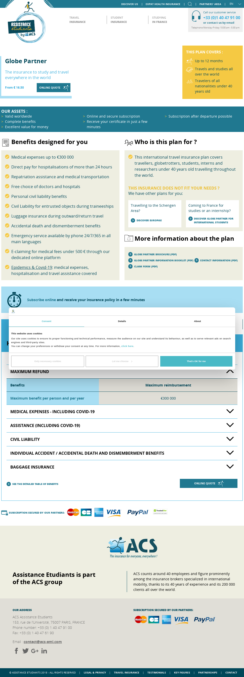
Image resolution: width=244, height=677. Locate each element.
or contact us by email (218, 22)
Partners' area (210, 4)
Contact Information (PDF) (216, 260)
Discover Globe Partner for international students (211, 220)
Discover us (129, 4)
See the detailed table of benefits (32, 484)
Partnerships (207, 672)
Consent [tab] (46, 321)
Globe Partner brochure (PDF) (152, 254)
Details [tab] (122, 321)
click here (127, 346)
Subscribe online (41, 299)
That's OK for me (196, 361)
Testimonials (156, 672)
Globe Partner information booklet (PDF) (160, 260)
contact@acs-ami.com (43, 641)
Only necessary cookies (47, 361)
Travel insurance (126, 672)
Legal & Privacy (95, 672)
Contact (231, 672)
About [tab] (197, 321)
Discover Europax (146, 220)
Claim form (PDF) (143, 266)
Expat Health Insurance (163, 4)
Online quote (54, 88)
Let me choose (122, 361)
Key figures (182, 672)
